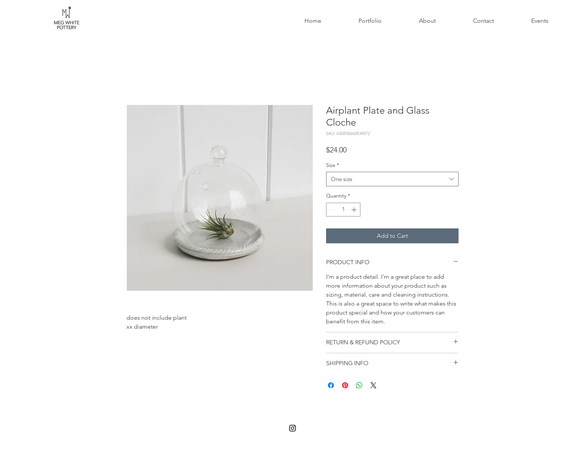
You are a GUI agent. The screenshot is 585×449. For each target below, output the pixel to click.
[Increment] (354, 209)
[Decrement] (332, 209)
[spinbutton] (343, 209)
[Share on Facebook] (330, 385)
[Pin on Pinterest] (345, 385)
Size (332, 165)
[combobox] (392, 179)
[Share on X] (373, 385)
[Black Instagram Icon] (292, 428)
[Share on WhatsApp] (359, 385)
